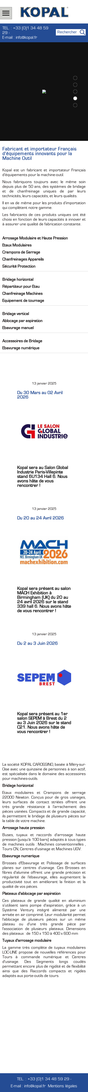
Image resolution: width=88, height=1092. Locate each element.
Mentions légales (62, 1086)
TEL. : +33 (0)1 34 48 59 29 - (25, 30)
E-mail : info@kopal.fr (19, 37)
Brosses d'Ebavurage (20, 863)
